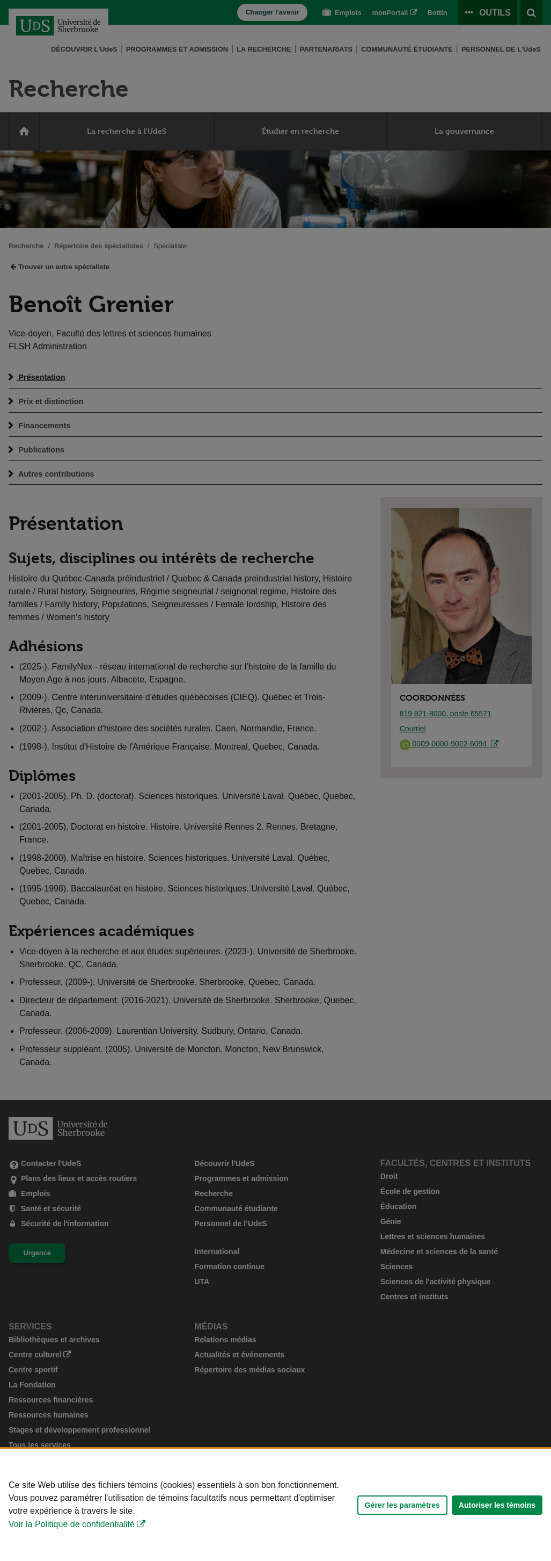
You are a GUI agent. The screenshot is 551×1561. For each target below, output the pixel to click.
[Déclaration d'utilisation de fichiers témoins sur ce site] (275, 1505)
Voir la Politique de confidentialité (72, 1524)
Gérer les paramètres (402, 1505)
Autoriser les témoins (497, 1505)
